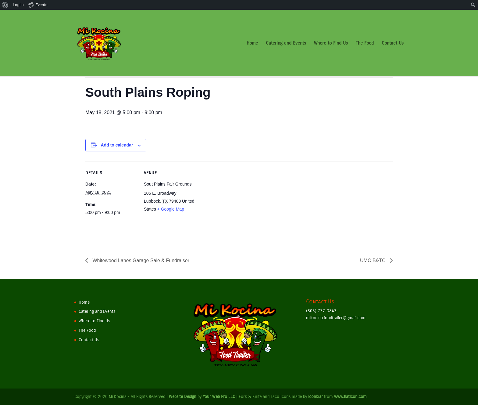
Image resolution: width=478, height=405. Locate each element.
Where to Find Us (331, 43)
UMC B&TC (373, 260)
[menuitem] (5, 5)
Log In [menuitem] (18, 4)
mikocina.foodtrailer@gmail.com (336, 317)
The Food (365, 43)
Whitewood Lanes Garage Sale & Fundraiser (140, 260)
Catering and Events (286, 43)
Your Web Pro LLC (219, 396)
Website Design (182, 396)
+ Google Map (170, 209)
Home (252, 43)
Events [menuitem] (37, 4)
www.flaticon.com (350, 396)
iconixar (315, 396)
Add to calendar (117, 145)
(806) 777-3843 (321, 310)
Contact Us (393, 43)
